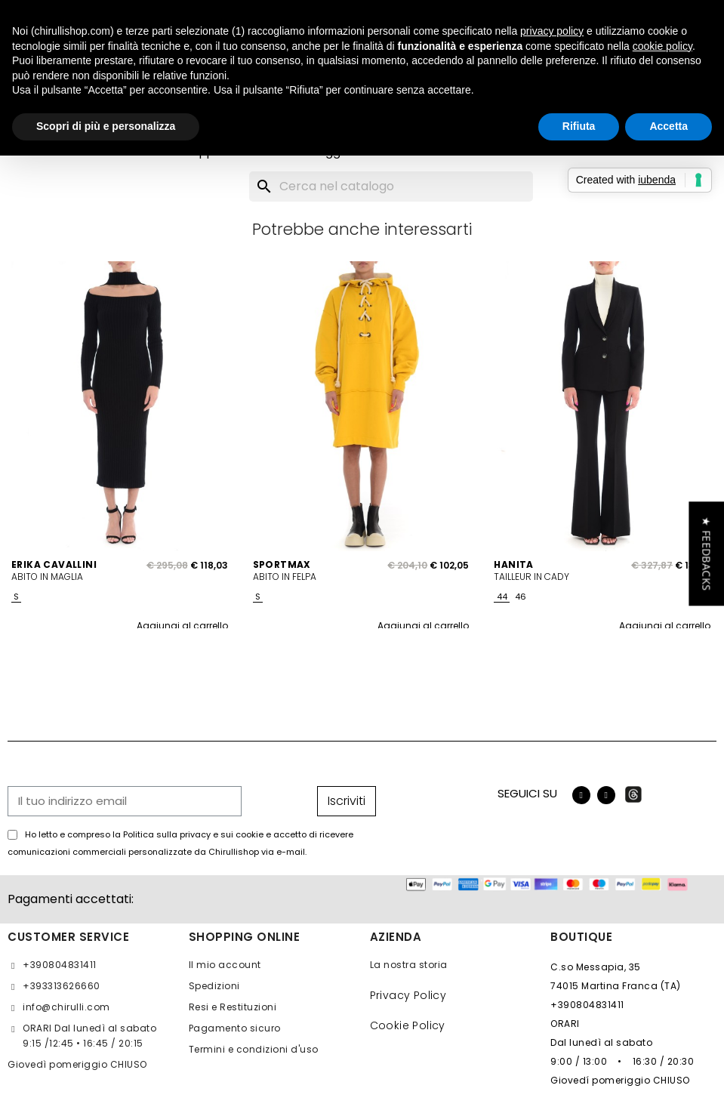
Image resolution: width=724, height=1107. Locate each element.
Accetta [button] (668, 126)
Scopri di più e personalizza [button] (105, 126)
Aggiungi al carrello (182, 625)
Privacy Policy (408, 995)
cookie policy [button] (662, 46)
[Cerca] (391, 186)
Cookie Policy (407, 1025)
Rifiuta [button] (579, 126)
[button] (706, 553)
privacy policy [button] (552, 31)
